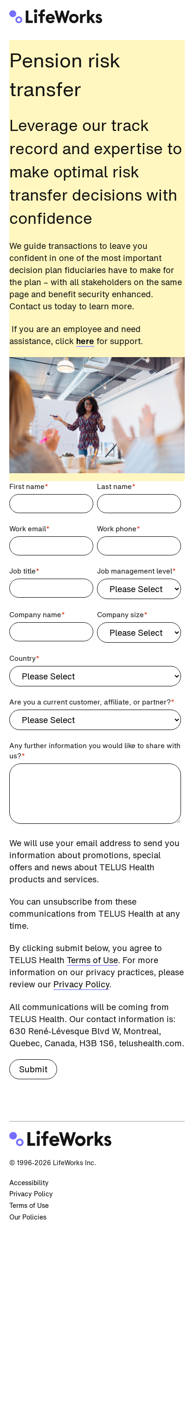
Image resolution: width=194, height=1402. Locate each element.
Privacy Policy (81, 984)
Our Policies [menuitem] (27, 1217)
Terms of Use (92, 960)
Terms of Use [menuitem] (29, 1205)
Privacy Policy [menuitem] (31, 1194)
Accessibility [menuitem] (29, 1182)
